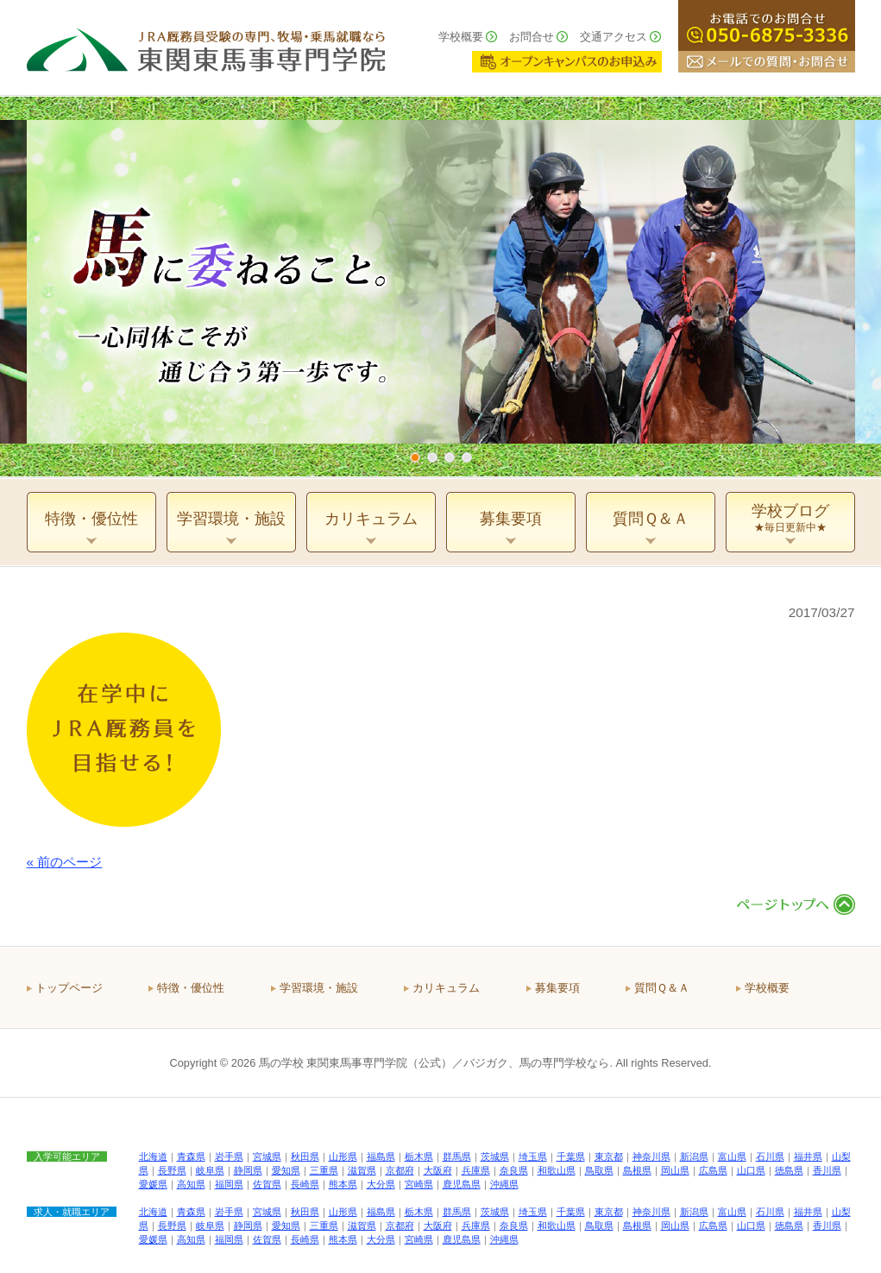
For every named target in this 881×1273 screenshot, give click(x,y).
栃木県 (419, 1156)
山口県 (751, 1170)
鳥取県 (599, 1170)
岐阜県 (210, 1170)
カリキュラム (446, 987)
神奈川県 (651, 1156)
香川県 (827, 1170)
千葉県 (571, 1156)
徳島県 (789, 1170)
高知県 (191, 1184)
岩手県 (229, 1156)
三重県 (324, 1170)
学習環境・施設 (319, 987)
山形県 (343, 1156)
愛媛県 (153, 1184)
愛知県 (286, 1170)
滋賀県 (362, 1170)
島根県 (637, 1170)
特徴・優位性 (190, 987)
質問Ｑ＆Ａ (661, 987)
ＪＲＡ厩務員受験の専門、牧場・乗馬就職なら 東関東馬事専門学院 (206, 47)
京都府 (400, 1170)
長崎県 (305, 1184)
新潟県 (694, 1156)
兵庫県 (476, 1170)
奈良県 (514, 1170)
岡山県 (675, 1170)
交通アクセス (613, 36)
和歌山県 (557, 1170)
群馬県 (457, 1156)
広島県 (713, 1170)
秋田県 (305, 1156)
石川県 (770, 1156)
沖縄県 (504, 1184)
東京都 (609, 1156)
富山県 (732, 1156)
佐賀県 (267, 1184)
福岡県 (229, 1184)
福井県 (808, 1156)
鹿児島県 (462, 1184)
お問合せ (531, 36)
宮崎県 (419, 1184)
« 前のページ (65, 861)
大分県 (381, 1184)
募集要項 (557, 987)
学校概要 (460, 36)
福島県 (381, 1156)
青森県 (191, 1156)
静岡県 (248, 1170)
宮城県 (267, 1156)
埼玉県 (533, 1156)
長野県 (172, 1170)
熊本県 (343, 1184)
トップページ (69, 987)
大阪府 (438, 1170)
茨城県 (495, 1156)
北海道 (153, 1156)
